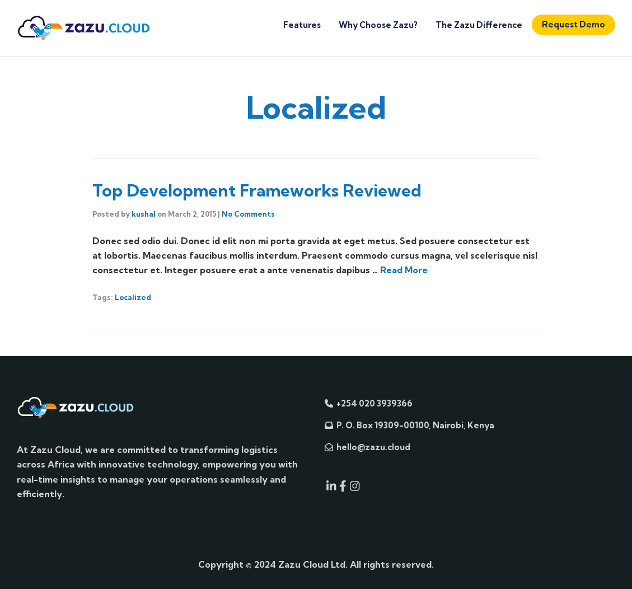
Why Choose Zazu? (378, 25)
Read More (404, 269)
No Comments (248, 213)
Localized (133, 297)
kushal (144, 213)
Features (302, 25)
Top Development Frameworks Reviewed (257, 190)
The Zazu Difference (479, 25)
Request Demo (573, 24)
